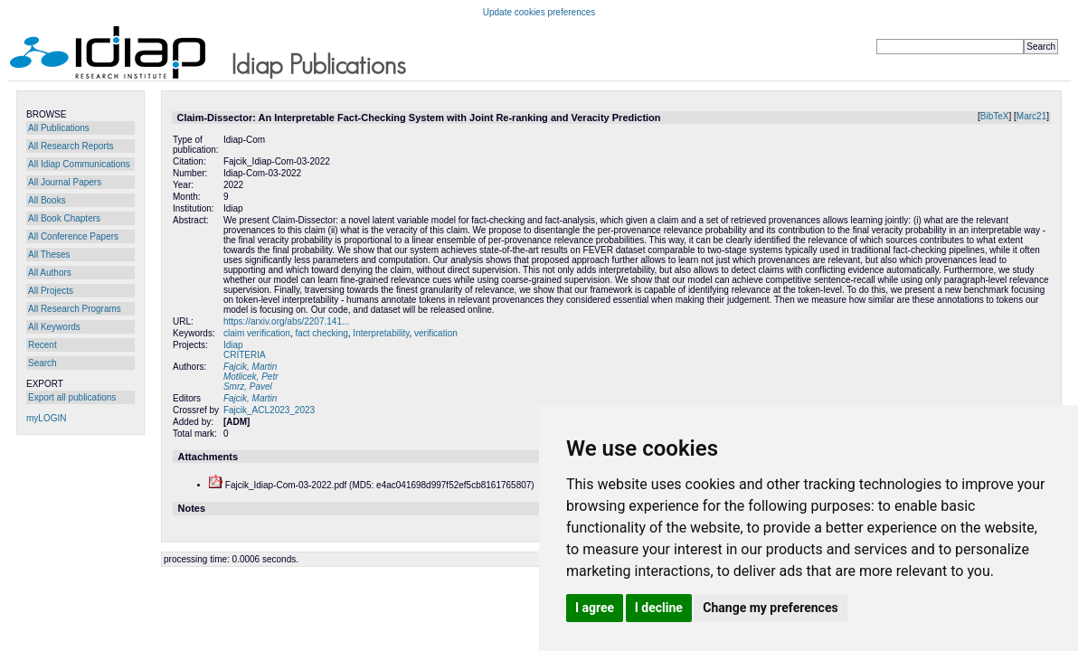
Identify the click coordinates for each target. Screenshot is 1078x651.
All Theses (49, 254)
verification (436, 333)
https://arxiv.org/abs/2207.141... (286, 321)
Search (42, 363)
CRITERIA (244, 355)
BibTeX (994, 116)
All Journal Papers (64, 182)
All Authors (49, 273)
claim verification (256, 333)
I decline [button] (659, 607)
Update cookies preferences (539, 12)
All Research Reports (70, 146)
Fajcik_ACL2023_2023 (269, 410)
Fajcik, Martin (250, 367)
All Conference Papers (73, 236)
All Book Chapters (64, 218)
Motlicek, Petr (251, 377)
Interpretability (381, 333)
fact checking (321, 333)
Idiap (233, 345)
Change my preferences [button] (770, 607)
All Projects (50, 291)
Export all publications (72, 397)
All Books (47, 200)
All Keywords (54, 327)
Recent (42, 345)
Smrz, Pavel (247, 387)
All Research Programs (74, 309)
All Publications (59, 128)
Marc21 (1031, 116)
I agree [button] (594, 607)
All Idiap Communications (79, 164)
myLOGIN (46, 418)
